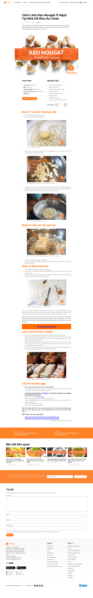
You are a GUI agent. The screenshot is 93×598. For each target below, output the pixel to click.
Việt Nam (85, 2)
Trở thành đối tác (64, 2)
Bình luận (9, 495)
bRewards (33, 2)
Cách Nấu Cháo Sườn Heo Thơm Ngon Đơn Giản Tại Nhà (42, 419)
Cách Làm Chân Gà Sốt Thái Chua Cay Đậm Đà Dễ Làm (42, 417)
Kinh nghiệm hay (45, 2)
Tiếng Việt (75, 2)
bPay (38, 2)
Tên (7, 514)
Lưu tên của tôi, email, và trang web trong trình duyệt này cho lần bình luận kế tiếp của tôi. (33, 531)
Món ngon (25, 11)
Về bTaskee (18, 2)
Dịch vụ (26, 2)
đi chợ (24, 318)
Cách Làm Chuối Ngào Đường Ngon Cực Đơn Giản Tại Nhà (15, 460)
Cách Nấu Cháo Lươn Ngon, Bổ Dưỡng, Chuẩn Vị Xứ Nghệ (77, 460)
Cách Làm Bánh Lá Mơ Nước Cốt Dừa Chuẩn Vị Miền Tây (56, 460)
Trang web (9, 525)
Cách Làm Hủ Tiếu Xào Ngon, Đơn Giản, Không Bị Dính (35, 460)
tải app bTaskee (39, 396)
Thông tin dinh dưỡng (29, 98)
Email (8, 520)
